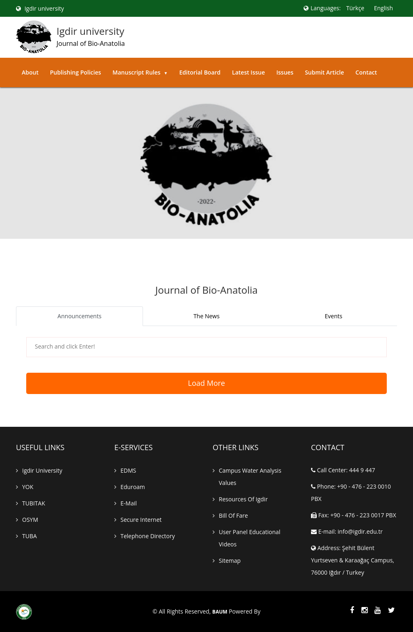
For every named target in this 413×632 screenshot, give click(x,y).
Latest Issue (248, 72)
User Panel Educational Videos (249, 538)
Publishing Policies (75, 72)
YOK (27, 487)
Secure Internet (141, 519)
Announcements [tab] (79, 316)
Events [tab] (334, 316)
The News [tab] (206, 316)
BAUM (219, 612)
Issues (284, 72)
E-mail (128, 503)
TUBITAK (33, 503)
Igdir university (40, 8)
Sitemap (230, 560)
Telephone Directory (147, 536)
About (30, 72)
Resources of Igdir (243, 499)
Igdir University (42, 470)
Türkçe (355, 8)
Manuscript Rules (140, 72)
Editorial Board (200, 72)
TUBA (29, 536)
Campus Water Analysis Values (250, 477)
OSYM (30, 519)
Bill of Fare (233, 515)
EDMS (128, 470)
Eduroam (132, 487)
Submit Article (324, 72)
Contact (366, 72)
